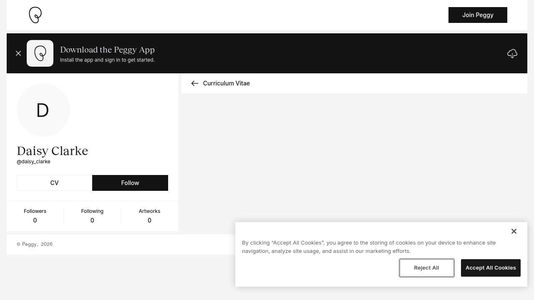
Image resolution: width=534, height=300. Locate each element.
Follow (130, 182)
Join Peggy (478, 14)
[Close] (514, 231)
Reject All (426, 267)
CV (54, 182)
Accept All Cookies (491, 267)
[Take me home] (35, 15)
